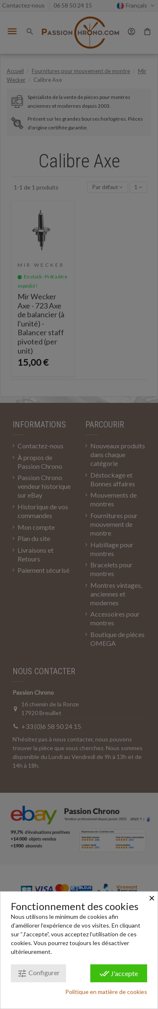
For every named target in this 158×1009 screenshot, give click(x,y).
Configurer (38, 974)
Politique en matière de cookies (106, 991)
